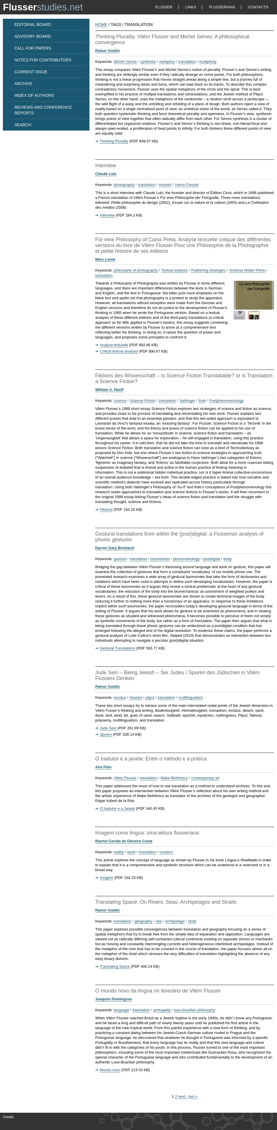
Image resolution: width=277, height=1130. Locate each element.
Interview (107, 215)
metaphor (167, 61)
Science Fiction (142, 400)
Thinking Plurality (114, 141)
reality (119, 852)
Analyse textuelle (114, 345)
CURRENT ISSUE (30, 71)
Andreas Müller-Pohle (247, 270)
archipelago (174, 921)
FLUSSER (164, 7)
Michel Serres (125, 61)
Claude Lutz (106, 174)
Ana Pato (103, 767)
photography (124, 184)
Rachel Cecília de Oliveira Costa (123, 841)
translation (187, 61)
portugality (162, 1010)
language (121, 1010)
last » (192, 1096)
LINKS (190, 7)
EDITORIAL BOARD (32, 24)
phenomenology (186, 559)
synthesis (148, 61)
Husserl (165, 184)
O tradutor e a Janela (117, 808)
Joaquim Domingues (113, 999)
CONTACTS (258, 7)
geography (143, 921)
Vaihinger (187, 400)
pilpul (149, 697)
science (120, 400)
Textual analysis (174, 270)
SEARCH (22, 125)
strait (192, 921)
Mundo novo (110, 1070)
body (228, 559)
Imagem (106, 877)
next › (183, 1096)
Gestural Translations (117, 648)
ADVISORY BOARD (32, 36)
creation (166, 852)
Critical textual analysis (119, 351)
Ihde (202, 400)
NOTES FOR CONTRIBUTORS (42, 60)
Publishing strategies (208, 270)
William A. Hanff (109, 389)
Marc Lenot (105, 259)
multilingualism (190, 697)
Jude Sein (108, 728)
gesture (120, 559)
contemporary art (205, 778)
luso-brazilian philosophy (194, 1010)
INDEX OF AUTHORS (34, 95)
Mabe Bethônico (174, 778)
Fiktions (106, 509)
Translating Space (115, 966)
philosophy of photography (136, 270)
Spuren (106, 734)
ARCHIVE (23, 83)
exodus (120, 697)
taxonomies (159, 559)
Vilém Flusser (125, 778)
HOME (101, 24)
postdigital (211, 559)
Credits (8, 1117)
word (131, 852)
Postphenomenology (226, 400)
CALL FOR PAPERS (32, 48)
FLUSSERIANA (222, 7)
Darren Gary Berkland (114, 548)
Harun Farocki (187, 184)
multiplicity (207, 61)
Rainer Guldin (107, 50)
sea (159, 921)
